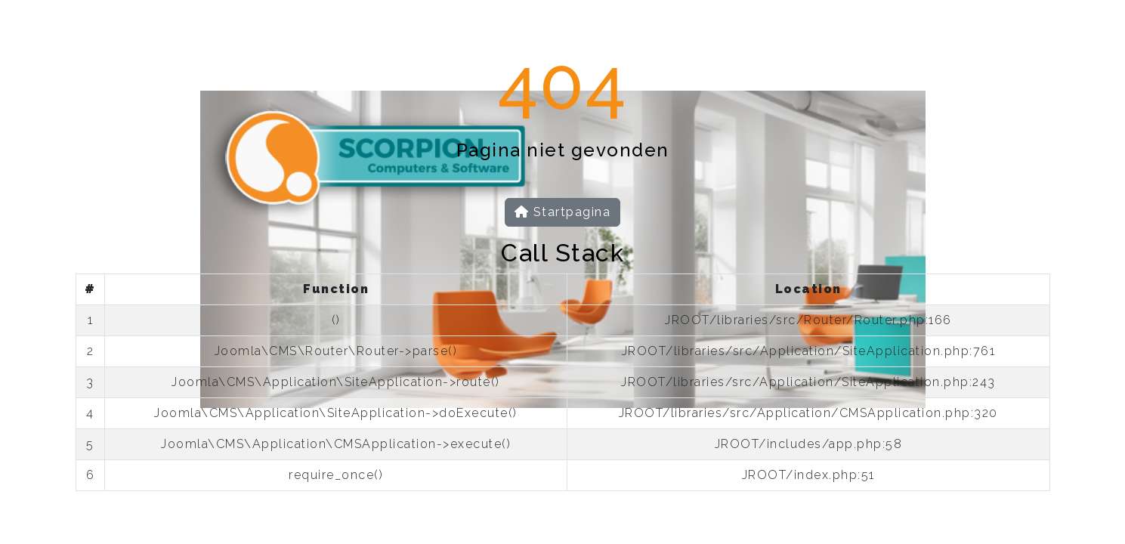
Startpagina (563, 212)
